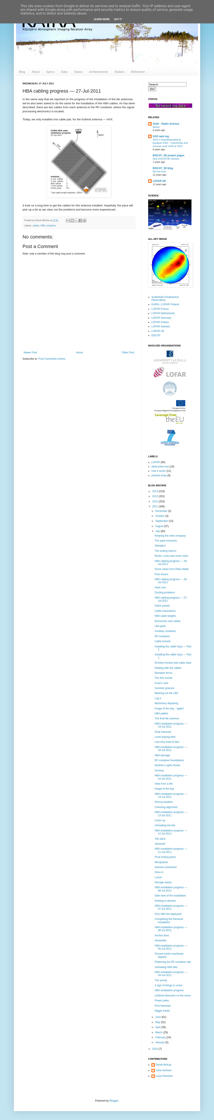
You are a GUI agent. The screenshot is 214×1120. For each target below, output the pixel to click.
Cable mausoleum (165, 610)
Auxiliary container (165, 631)
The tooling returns (165, 550)
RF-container (162, 636)
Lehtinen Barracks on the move (173, 995)
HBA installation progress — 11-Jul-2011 (171, 850)
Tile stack (160, 838)
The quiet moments (166, 540)
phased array (159, 475)
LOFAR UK (157, 331)
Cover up (160, 820)
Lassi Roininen (164, 1076)
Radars (119, 71)
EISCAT (155, 335)
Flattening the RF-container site (173, 961)
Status (78, 71)
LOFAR (155, 462)
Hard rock (160, 587)
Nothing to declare (165, 900)
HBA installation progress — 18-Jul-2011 (171, 749)
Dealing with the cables (168, 667)
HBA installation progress (169, 990)
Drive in (159, 872)
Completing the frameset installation (169, 921)
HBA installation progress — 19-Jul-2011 (171, 725)
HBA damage (162, 755)
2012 (155, 501)
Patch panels (162, 605)
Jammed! (160, 843)
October (160, 516)
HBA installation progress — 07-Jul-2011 (171, 907)
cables (35, 225)
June (158, 1017)
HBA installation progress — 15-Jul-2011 (171, 777)
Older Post (128, 352)
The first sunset (163, 677)
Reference (138, 71)
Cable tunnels (162, 641)
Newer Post (30, 352)
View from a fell (163, 783)
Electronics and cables (168, 621)
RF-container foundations (169, 760)
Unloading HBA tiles (166, 967)
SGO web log (161, 136)
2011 (155, 506)
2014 (155, 491)
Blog (22, 71)
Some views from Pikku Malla (172, 569)
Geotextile (160, 940)
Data (64, 71)
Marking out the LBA (166, 693)
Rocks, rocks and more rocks (171, 555)
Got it (118, 19)
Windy (156, 127)
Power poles (162, 1000)
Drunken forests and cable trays (173, 662)
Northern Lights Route (167, 765)
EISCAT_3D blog (163, 168)
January (160, 1042)
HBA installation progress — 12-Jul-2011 (171, 832)
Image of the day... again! (169, 708)
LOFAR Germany (161, 317)
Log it (158, 698)
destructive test (160, 466)
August (159, 526)
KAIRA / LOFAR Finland (165, 304)
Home (79, 352)
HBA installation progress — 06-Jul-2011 (171, 929)
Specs (50, 71)
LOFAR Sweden (160, 326)
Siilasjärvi (160, 545)
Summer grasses (164, 688)
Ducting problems (165, 592)
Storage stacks (163, 882)
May (158, 1022)
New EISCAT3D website (166, 158)
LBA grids (160, 626)
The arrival (161, 980)
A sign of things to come (168, 985)
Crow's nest (161, 683)
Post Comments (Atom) (51, 358)
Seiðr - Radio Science (166, 123)
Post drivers (161, 574)
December (161, 511)
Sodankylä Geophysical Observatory (164, 299)
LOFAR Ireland (160, 322)
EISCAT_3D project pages (168, 155)
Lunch (158, 877)
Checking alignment (166, 807)
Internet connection (166, 867)
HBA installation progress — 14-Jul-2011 (171, 795)
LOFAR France (160, 308)
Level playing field (165, 736)
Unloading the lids (165, 825)
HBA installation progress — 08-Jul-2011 (171, 889)
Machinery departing (166, 703)
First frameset (162, 1005)
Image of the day (164, 788)
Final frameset (163, 731)
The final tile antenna (167, 718)
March (159, 1032)
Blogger (113, 1100)
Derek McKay (163, 1064)
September (162, 520)
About (36, 71)
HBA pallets (161, 713)
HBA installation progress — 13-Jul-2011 (171, 814)
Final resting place (165, 857)
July (158, 531)
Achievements (98, 71)
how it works (158, 470)
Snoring (159, 770)
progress (51, 225)
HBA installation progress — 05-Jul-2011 (171, 947)
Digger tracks (162, 1010)
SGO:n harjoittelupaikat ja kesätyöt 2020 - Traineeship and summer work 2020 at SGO (170, 142)
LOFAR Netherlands (163, 313)
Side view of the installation (170, 895)
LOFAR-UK (159, 181)
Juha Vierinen (164, 1070)
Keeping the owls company (170, 535)
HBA (43, 225)
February (160, 1037)
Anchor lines (162, 935)
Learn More (102, 19)
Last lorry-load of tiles (167, 741)
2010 (155, 1048)
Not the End (159, 171)
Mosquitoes (161, 862)
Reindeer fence (163, 672)
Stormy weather (164, 801)
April (158, 1027)
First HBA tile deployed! (168, 914)
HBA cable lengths (165, 615)
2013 (155, 496)
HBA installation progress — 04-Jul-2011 (171, 974)
